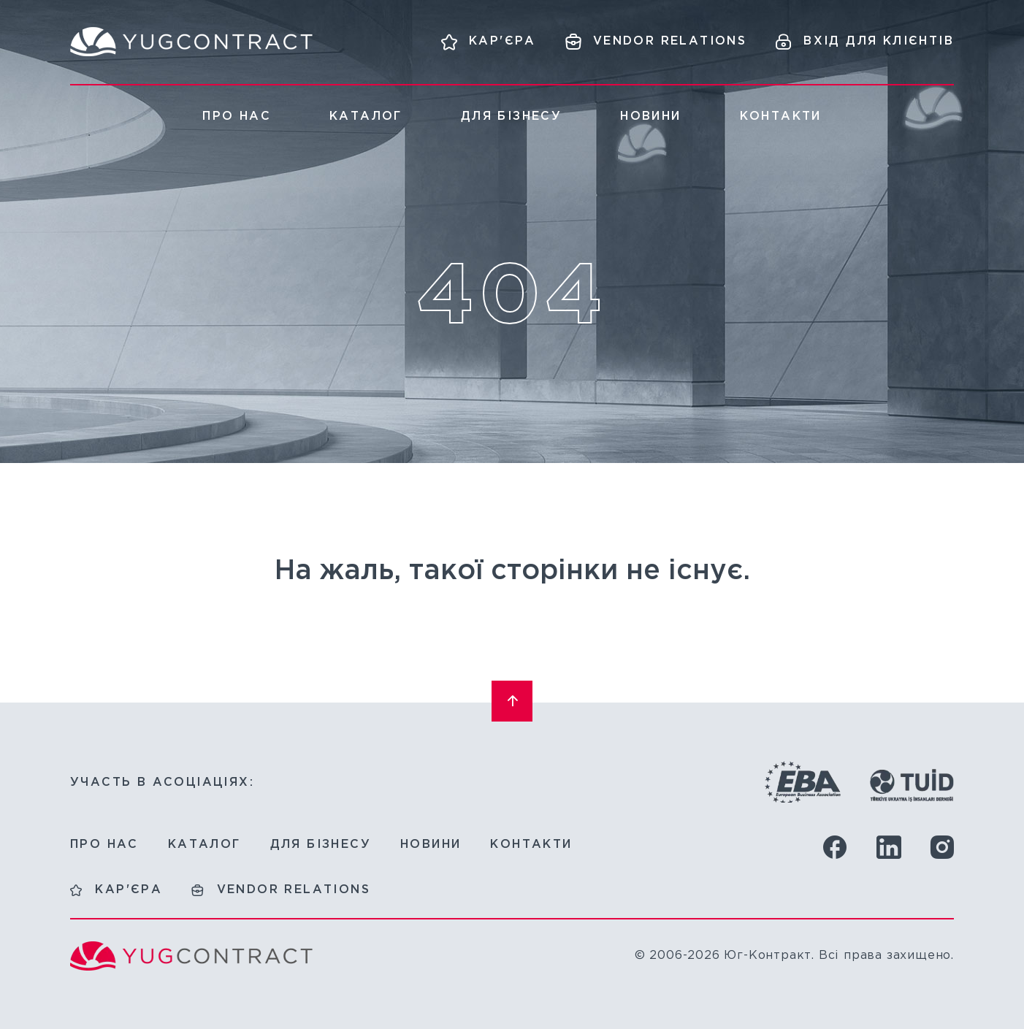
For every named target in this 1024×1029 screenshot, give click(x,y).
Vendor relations (293, 889)
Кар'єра (128, 889)
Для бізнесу (511, 116)
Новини (650, 116)
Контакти (781, 116)
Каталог (365, 116)
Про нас (236, 116)
